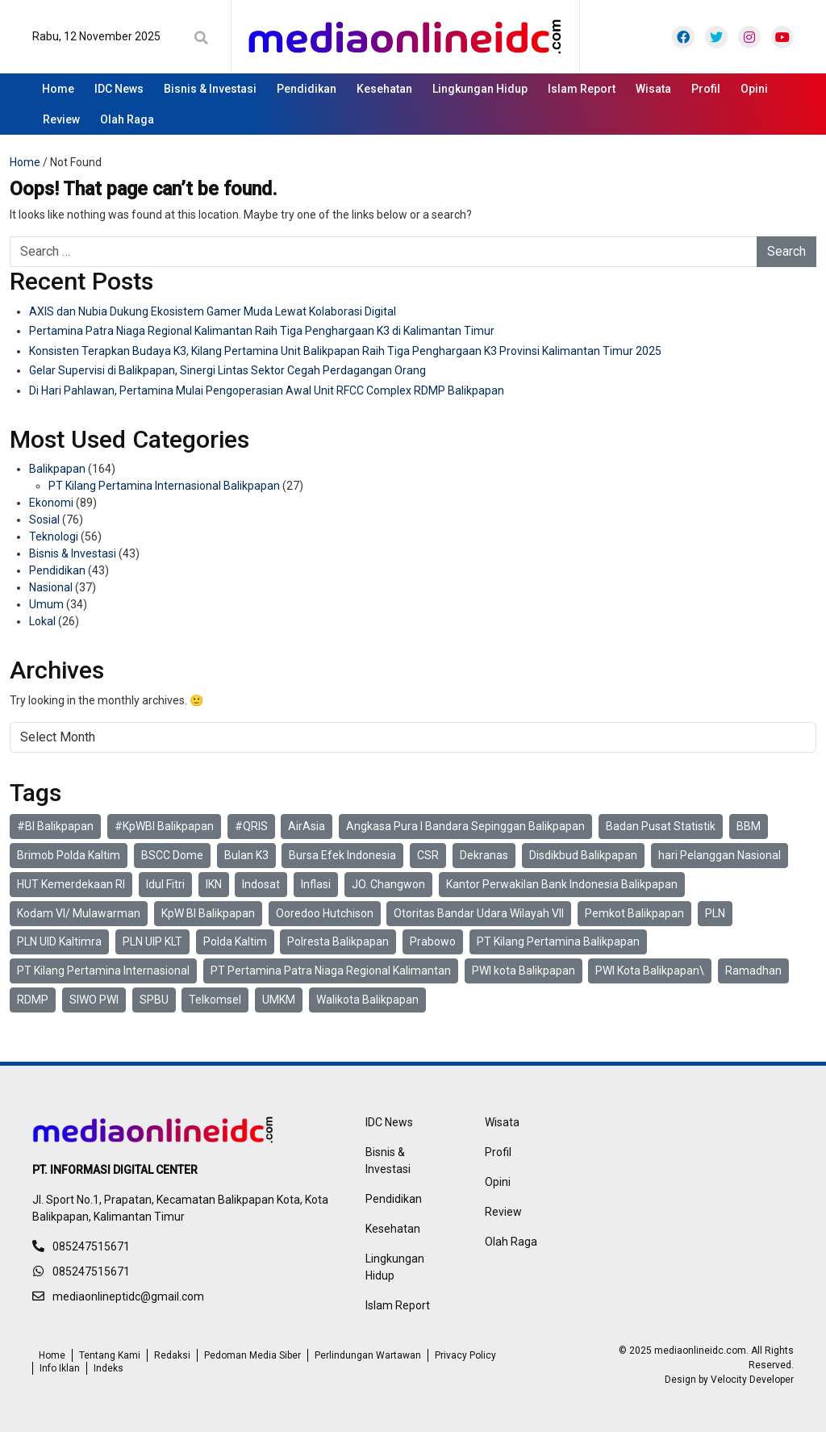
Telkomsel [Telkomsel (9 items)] (215, 999)
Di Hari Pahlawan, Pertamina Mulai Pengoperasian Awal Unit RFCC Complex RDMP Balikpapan (266, 390)
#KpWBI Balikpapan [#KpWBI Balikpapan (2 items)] (164, 826)
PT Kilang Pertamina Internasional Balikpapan (164, 485)
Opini (754, 88)
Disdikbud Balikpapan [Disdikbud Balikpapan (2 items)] (583, 855)
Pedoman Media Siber (252, 1355)
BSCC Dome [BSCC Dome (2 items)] (172, 855)
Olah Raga (127, 119)
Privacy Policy (465, 1355)
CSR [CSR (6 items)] (428, 855)
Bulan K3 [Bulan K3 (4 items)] (246, 855)
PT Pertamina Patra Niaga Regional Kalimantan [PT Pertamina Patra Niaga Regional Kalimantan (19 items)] (331, 970)
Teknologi (53, 536)
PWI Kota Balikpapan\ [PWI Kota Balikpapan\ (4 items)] (649, 970)
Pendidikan (306, 88)
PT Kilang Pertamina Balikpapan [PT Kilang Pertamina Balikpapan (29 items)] (558, 941)
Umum (46, 604)
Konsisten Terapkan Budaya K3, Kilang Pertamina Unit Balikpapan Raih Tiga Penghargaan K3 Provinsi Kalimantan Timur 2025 (345, 350)
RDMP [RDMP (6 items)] (32, 999)
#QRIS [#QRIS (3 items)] (251, 826)
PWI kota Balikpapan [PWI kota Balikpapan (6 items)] (523, 970)
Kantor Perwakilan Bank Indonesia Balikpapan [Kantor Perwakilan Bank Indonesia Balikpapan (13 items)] (562, 884)
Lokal (42, 621)
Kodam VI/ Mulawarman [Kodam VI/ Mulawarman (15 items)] (78, 913)
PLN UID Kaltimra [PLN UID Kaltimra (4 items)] (59, 941)
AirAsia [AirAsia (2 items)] (306, 826)
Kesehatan (384, 88)
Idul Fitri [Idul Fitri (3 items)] (165, 884)
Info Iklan (60, 1368)
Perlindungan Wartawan (368, 1355)
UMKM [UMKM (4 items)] (278, 999)
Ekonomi (51, 502)
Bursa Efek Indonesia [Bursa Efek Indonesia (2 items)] (342, 855)
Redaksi (172, 1355)
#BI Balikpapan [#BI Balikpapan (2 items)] (55, 826)
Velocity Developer (752, 1379)
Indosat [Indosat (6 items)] (261, 884)
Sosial (44, 519)
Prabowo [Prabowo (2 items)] (433, 941)
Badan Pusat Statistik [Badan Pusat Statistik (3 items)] (660, 826)
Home (58, 88)
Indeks (108, 1368)
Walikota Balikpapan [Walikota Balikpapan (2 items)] (367, 999)
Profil (705, 88)
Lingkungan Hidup (480, 88)
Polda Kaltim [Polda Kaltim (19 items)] (235, 941)
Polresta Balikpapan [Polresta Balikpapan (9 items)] (338, 941)
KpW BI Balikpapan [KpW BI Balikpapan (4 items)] (208, 913)
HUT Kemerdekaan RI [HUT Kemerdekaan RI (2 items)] (71, 884)
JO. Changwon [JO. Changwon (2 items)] (388, 884)
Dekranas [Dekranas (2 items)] (484, 855)
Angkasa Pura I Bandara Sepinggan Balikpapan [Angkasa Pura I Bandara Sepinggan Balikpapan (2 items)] (465, 826)
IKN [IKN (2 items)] (214, 884)
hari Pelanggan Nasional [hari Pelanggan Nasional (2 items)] (719, 855)
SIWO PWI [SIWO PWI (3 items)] (94, 999)
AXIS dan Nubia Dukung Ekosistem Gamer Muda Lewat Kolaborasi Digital (212, 311)
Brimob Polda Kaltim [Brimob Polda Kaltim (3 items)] (68, 855)
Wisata (653, 88)
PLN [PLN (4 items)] (715, 913)
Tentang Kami (109, 1355)
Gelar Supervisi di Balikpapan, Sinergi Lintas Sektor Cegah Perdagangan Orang (227, 370)
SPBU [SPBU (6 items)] (154, 999)
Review (61, 119)
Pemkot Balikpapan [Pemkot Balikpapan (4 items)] (634, 913)
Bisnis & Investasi (210, 88)
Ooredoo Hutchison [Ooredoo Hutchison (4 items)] (324, 913)
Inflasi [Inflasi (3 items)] (316, 884)
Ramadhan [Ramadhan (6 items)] (753, 970)
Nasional (51, 587)
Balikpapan (57, 468)
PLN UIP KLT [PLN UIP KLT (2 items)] (152, 941)
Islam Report (581, 88)
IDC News (119, 88)
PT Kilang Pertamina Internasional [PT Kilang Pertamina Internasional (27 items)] (103, 970)
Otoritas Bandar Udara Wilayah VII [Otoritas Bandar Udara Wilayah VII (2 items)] (479, 913)
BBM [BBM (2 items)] (748, 826)
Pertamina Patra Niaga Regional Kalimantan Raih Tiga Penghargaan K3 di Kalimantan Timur (261, 330)
